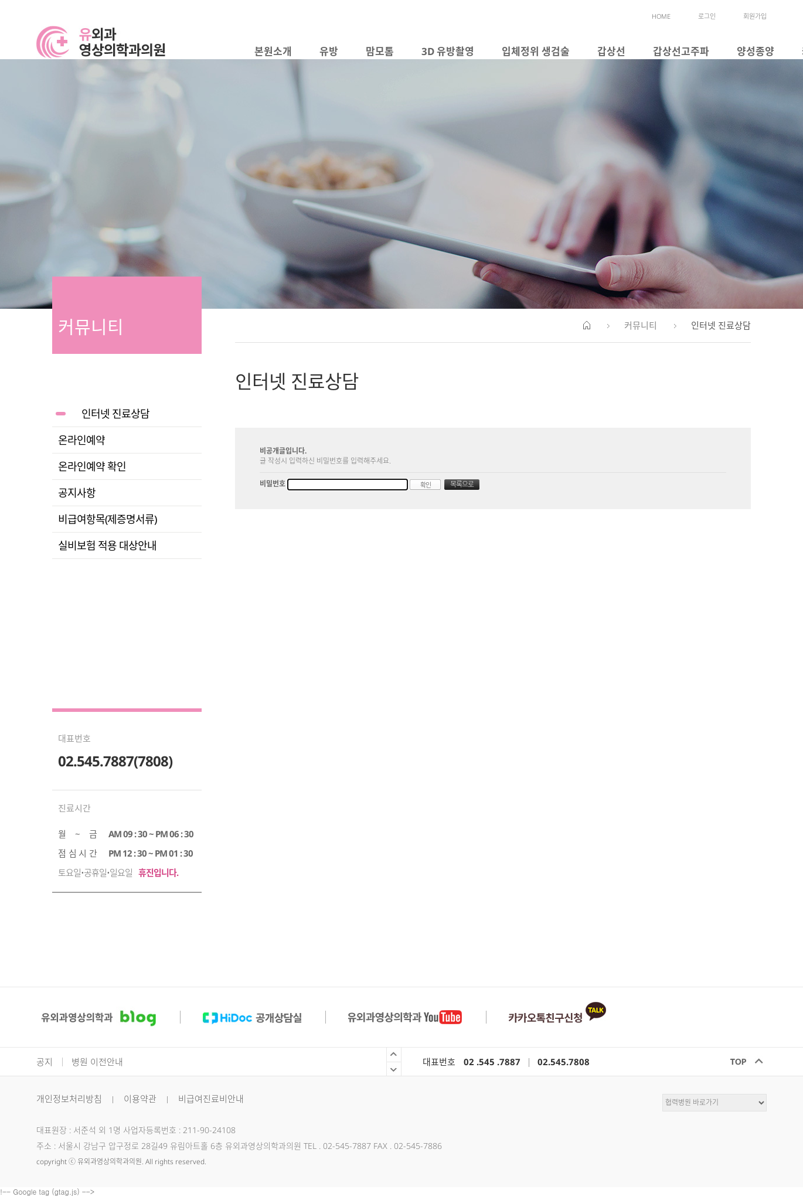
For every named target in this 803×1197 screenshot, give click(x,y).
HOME (661, 16)
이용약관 (140, 1098)
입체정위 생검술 (536, 51)
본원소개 (273, 51)
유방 (328, 51)
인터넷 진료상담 (115, 414)
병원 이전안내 (97, 1062)
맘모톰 (380, 51)
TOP (742, 1062)
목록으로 (462, 484)
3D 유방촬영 (447, 51)
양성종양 (755, 51)
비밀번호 (273, 484)
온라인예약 (81, 440)
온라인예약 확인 (92, 466)
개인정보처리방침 (69, 1098)
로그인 (707, 16)
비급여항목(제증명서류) (107, 519)
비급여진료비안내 (211, 1098)
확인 (425, 484)
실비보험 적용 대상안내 (107, 545)
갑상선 (611, 51)
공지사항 (77, 493)
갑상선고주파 (681, 51)
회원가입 (755, 16)
